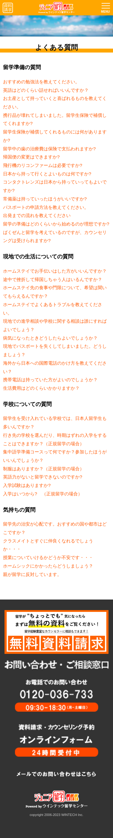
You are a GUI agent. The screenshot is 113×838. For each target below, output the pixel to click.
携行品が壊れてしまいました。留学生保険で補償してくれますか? (55, 119)
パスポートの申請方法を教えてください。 (46, 207)
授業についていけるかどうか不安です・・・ (48, 557)
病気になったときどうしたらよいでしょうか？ (50, 338)
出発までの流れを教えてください (37, 215)
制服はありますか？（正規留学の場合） (43, 468)
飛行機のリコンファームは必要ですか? (42, 165)
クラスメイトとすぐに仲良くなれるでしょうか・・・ (48, 545)
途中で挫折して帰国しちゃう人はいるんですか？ (52, 279)
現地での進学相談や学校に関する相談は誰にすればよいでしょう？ (55, 325)
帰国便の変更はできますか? (31, 156)
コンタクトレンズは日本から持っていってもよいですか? (55, 186)
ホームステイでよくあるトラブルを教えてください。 (52, 308)
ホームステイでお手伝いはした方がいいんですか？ (55, 270)
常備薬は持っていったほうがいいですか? (45, 198)
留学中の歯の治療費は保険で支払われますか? (49, 148)
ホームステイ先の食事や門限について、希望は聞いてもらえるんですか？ (55, 292)
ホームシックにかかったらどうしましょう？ (48, 565)
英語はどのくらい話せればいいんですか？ (46, 90)
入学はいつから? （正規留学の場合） (42, 493)
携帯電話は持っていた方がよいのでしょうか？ (50, 379)
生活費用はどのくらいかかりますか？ (41, 388)
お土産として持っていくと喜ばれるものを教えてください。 (55, 102)
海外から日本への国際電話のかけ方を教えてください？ (55, 367)
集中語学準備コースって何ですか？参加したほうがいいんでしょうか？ (55, 456)
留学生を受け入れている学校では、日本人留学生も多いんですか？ (55, 422)
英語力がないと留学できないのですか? (42, 476)
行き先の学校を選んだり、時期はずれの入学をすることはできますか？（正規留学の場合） (55, 439)
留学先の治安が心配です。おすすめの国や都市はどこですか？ (55, 528)
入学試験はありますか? (27, 485)
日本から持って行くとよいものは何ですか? (47, 173)
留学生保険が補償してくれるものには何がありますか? (55, 136)
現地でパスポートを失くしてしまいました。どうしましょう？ (55, 350)
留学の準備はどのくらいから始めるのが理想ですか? (56, 223)
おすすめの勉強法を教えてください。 (41, 81)
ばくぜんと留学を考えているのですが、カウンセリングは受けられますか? (55, 236)
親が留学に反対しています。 (32, 574)
